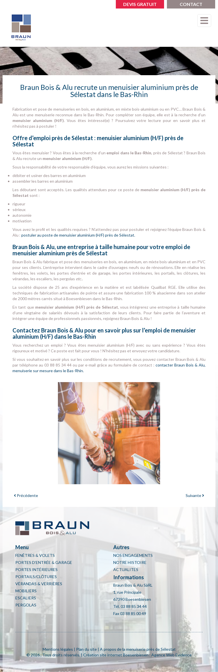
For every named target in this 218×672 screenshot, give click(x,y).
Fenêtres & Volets (35, 555)
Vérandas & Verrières (38, 583)
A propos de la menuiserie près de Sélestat (138, 649)
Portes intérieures (36, 569)
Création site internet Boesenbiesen (115, 654)
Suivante (195, 495)
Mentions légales (58, 649)
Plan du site (86, 649)
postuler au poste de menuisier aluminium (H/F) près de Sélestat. (78, 235)
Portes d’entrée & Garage (43, 562)
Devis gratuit (140, 4)
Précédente (26, 495)
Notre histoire (129, 562)
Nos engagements (133, 555)
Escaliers (25, 597)
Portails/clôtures (36, 576)
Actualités (125, 569)
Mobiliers (26, 590)
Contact (191, 4)
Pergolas (25, 605)
